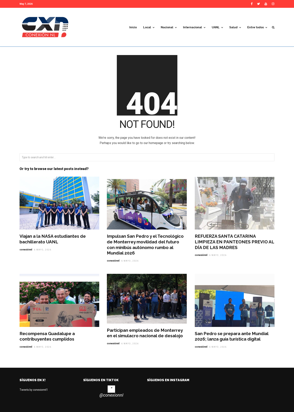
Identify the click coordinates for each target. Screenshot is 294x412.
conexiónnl (26, 251)
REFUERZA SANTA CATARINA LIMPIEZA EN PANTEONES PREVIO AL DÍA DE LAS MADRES (234, 243)
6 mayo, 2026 (42, 251)
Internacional (192, 27)
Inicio (133, 27)
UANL (216, 27)
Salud (233, 27)
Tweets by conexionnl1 (34, 391)
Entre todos (255, 27)
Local (147, 27)
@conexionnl (111, 396)
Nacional (167, 27)
